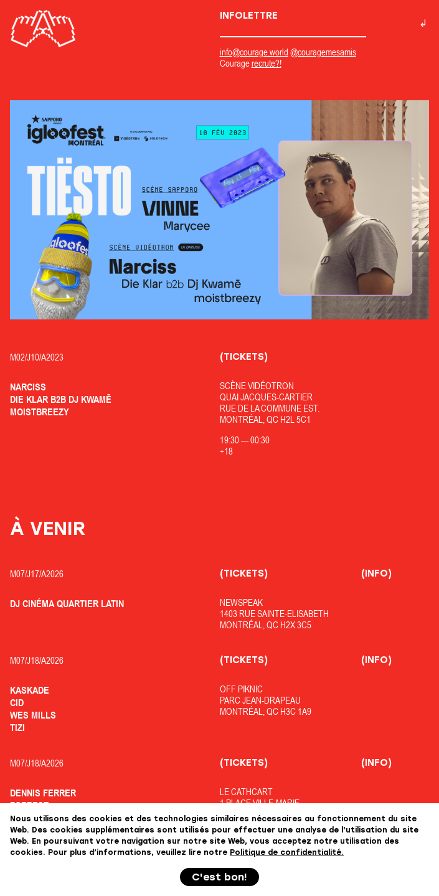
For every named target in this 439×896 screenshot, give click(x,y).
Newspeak (241, 602)
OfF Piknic (241, 689)
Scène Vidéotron (257, 385)
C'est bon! (219, 877)
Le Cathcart (246, 791)
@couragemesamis (323, 52)
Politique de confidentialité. (287, 852)
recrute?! (266, 63)
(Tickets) (244, 356)
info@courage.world (254, 52)
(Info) (376, 573)
